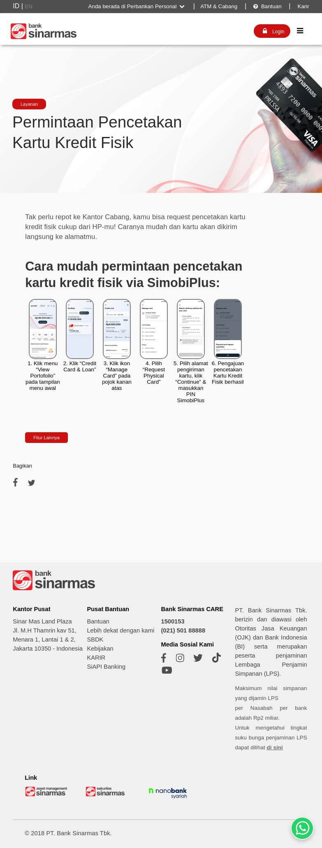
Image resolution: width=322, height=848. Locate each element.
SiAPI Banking (106, 666)
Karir (302, 6)
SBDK (95, 639)
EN (28, 6)
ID (16, 5)
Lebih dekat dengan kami (120, 630)
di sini (275, 747)
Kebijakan (100, 648)
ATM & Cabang (218, 6)
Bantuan (267, 6)
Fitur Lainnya (46, 437)
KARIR (96, 657)
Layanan (29, 104)
